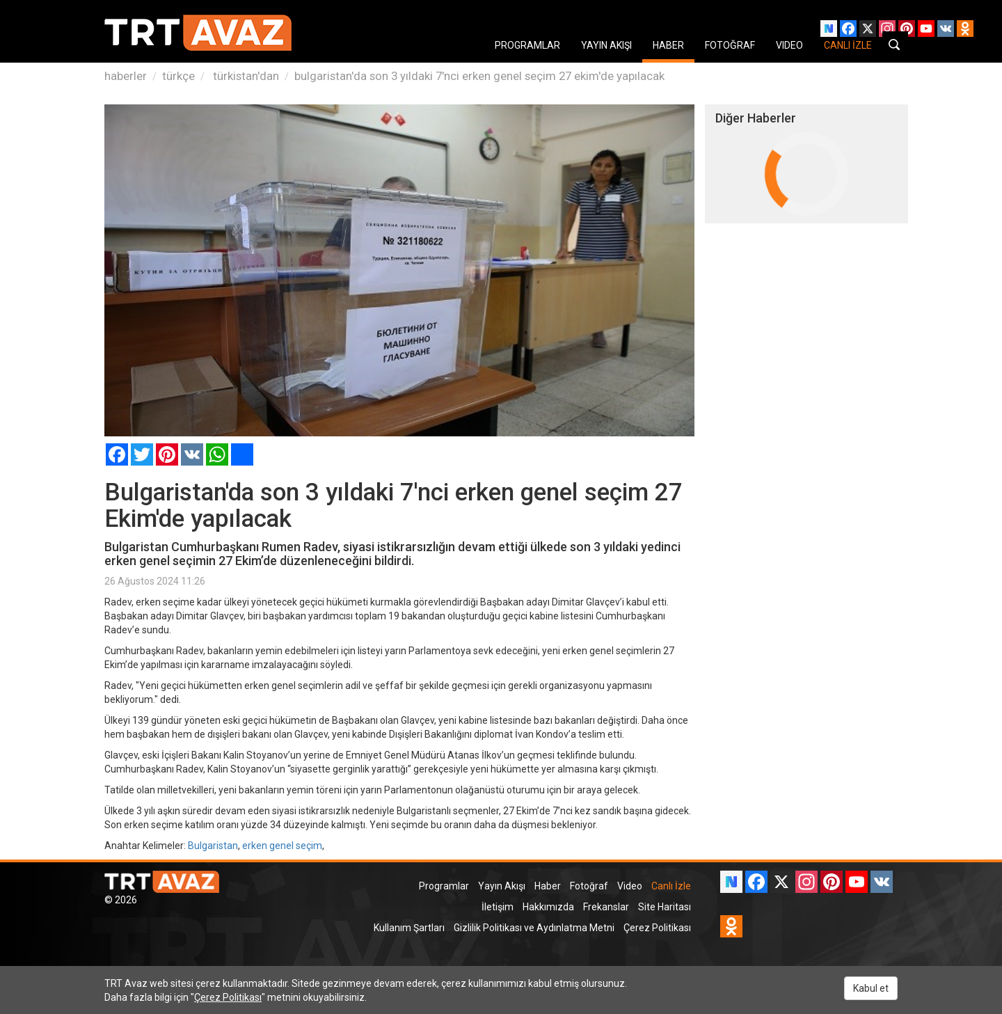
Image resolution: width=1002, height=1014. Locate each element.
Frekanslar (606, 906)
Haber (547, 886)
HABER (668, 45)
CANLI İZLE (848, 45)
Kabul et (871, 988)
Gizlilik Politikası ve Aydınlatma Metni (534, 927)
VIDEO (789, 45)
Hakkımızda (548, 906)
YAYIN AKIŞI (606, 45)
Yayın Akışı (501, 886)
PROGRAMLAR (527, 45)
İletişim (498, 906)
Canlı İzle (671, 886)
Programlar (444, 886)
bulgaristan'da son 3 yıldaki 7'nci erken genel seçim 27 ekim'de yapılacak (479, 76)
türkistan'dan (244, 76)
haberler (125, 76)
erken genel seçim (282, 845)
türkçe (178, 76)
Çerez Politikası (657, 927)
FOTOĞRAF (730, 45)
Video (629, 886)
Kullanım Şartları (409, 927)
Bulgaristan (213, 845)
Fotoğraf (589, 886)
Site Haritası (664, 906)
